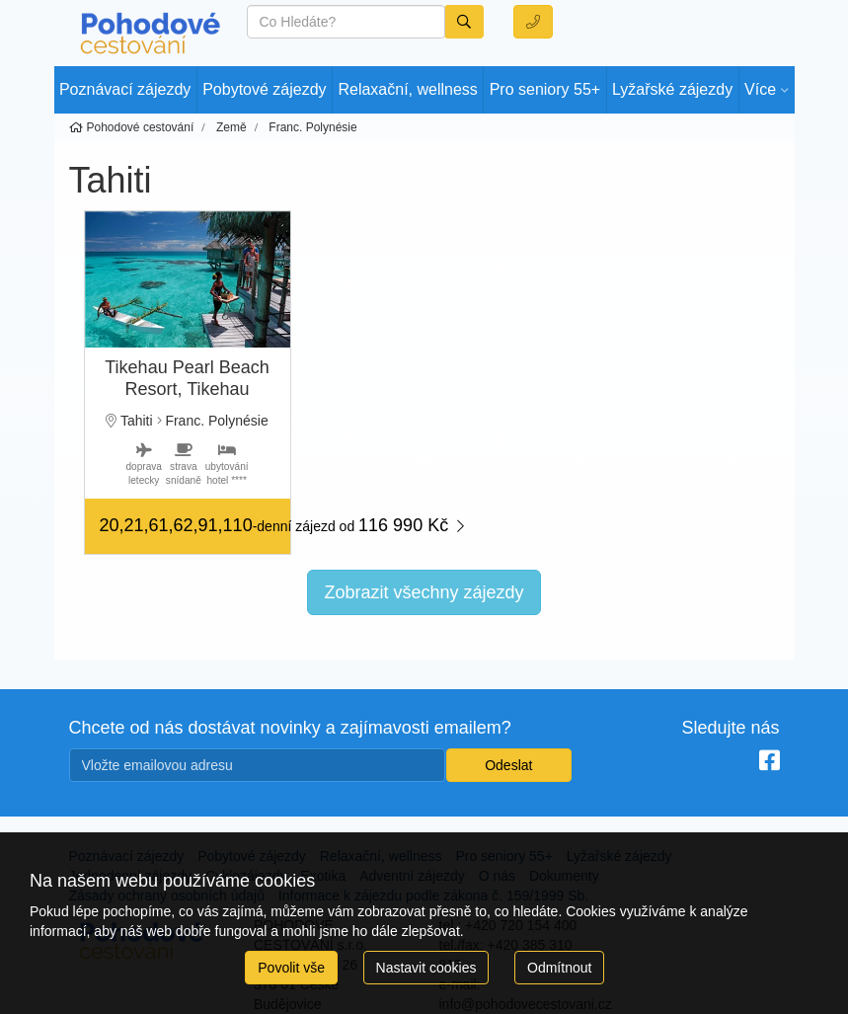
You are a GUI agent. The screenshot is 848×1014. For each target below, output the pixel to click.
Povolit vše (291, 967)
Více (760, 89)
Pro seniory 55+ (545, 89)
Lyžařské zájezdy (672, 89)
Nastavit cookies (426, 967)
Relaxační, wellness (407, 89)
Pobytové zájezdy (264, 89)
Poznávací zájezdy (125, 89)
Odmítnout (559, 967)
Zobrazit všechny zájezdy (423, 592)
